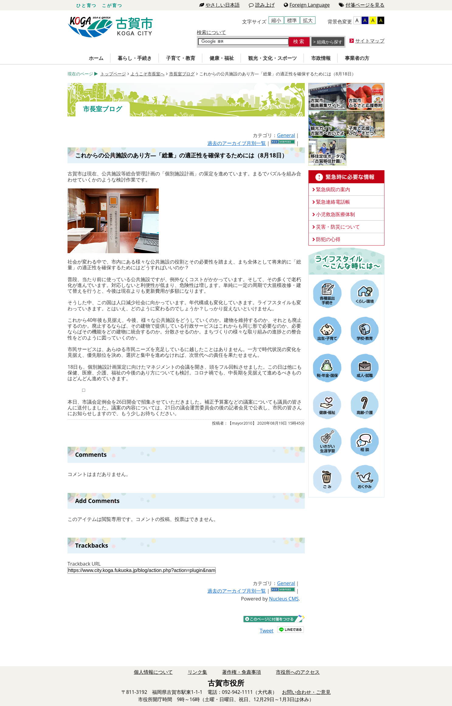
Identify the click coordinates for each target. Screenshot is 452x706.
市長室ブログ (182, 74)
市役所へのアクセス (298, 672)
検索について (211, 32)
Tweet (266, 630)
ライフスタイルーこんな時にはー (346, 260)
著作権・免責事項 (241, 672)
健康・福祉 (222, 58)
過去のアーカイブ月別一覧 (236, 143)
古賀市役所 (110, 27)
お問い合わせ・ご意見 (306, 692)
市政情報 (321, 58)
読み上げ (262, 5)
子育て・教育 (180, 58)
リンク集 (197, 672)
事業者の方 (357, 58)
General (286, 135)
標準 (292, 20)
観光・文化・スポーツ (272, 58)
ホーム (96, 58)
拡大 (308, 20)
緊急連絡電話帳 (333, 201)
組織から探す (329, 42)
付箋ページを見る (361, 5)
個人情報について (153, 672)
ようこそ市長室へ (147, 74)
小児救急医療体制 (335, 214)
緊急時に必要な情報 (346, 176)
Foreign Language (307, 5)
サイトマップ (369, 40)
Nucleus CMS (283, 598)
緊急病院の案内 (333, 189)
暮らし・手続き (135, 58)
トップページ (113, 74)
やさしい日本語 (219, 5)
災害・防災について (338, 226)
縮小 (276, 20)
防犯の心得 (328, 239)
